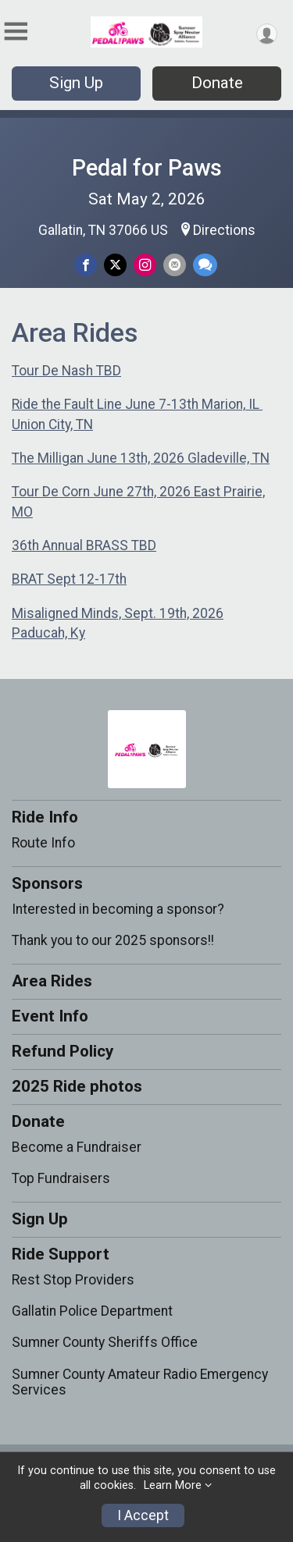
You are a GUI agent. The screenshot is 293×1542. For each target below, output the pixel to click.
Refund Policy (62, 1051)
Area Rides (52, 981)
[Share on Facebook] (85, 265)
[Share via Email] (174, 265)
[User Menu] (266, 33)
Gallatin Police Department (92, 1311)
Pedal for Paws (147, 168)
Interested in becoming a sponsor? (118, 909)
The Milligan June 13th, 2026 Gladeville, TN (141, 458)
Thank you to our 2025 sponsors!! (113, 940)
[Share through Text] (205, 265)
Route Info (43, 843)
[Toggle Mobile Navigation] (15, 32)
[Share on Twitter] (115, 265)
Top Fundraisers (61, 1178)
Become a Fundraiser (76, 1147)
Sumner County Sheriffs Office (105, 1342)
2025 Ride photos (77, 1086)
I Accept (143, 1515)
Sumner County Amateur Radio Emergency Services (140, 1382)
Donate (217, 82)
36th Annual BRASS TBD (84, 545)
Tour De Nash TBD (66, 370)
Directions (224, 230)
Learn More (173, 1485)
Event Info (50, 1016)
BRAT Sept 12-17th (69, 579)
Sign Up (76, 82)
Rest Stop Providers (73, 1280)
